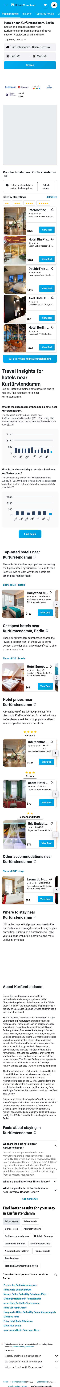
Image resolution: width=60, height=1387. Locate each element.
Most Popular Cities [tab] (40, 1206)
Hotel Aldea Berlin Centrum (17, 1252)
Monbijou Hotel (11, 1279)
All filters (52, 197)
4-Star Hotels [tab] (30, 1184)
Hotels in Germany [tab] (43, 1199)
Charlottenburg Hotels (17, 1349)
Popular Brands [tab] (42, 1213)
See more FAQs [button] (30, 1161)
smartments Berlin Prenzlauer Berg (21, 1293)
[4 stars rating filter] (29, 204)
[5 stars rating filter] (43, 204)
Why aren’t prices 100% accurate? (31, 1330)
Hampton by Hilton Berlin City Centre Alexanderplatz (30, 1275)
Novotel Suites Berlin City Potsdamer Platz (25, 1257)
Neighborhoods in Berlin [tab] (17, 1213)
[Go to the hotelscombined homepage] (23, 4)
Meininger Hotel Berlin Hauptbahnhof (22, 1261)
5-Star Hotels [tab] (11, 1191)
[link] (30, 359)
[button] (5, 5)
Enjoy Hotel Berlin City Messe (18, 1284)
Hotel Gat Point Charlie (15, 1270)
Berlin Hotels (42, 1344)
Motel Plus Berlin (12, 1288)
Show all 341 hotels (14, 584)
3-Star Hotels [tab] (11, 1184)
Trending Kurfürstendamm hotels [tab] (21, 1228)
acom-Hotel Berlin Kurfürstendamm (22, 1266)
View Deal (47, 229)
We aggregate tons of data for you (31, 1324)
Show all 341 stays (13, 871)
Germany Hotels (19, 1344)
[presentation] (5, 176)
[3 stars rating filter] (17, 204)
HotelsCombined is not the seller (31, 1319)
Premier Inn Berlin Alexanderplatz (20, 1248)
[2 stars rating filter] (7, 204)
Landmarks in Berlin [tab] (15, 1206)
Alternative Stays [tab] (32, 1191)
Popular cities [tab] (12, 1221)
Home (5, 1344)
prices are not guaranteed (23, 1309)
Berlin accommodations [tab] (17, 1199)
